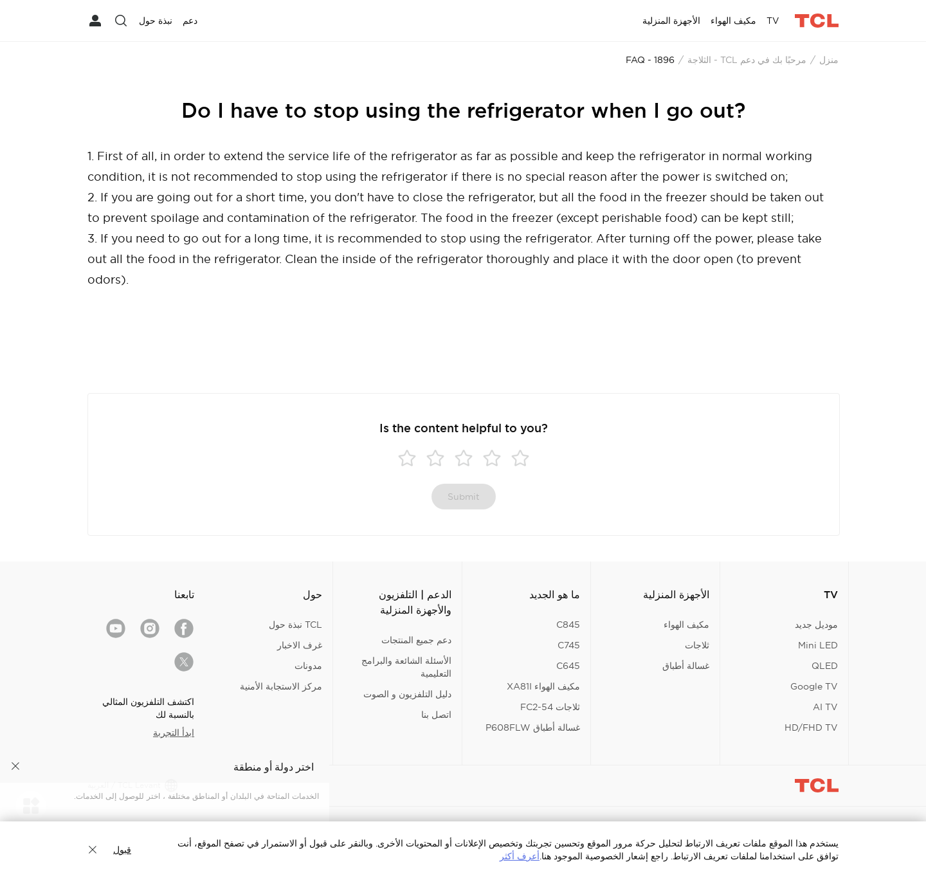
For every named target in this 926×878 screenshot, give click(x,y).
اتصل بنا (436, 714)
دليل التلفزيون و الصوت (407, 694)
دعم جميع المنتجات (416, 640)
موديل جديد (816, 624)
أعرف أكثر (520, 856)
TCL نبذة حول (295, 624)
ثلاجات (697, 645)
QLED (825, 666)
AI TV (825, 707)
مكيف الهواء (686, 624)
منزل (829, 60)
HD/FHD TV (811, 727)
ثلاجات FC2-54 (550, 707)
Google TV (814, 686)
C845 (568, 624)
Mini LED (818, 645)
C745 (569, 645)
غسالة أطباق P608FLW (533, 727)
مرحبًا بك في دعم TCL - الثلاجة (746, 60)
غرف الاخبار (299, 645)
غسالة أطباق (685, 666)
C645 (568, 666)
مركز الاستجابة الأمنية (281, 686)
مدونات (308, 666)
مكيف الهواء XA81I (543, 686)
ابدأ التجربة (173, 732)
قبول (122, 849)
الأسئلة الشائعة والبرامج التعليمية (406, 667)
